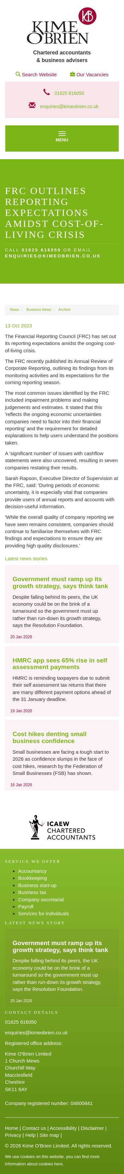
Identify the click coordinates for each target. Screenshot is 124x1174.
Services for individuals (43, 913)
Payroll (25, 906)
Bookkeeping (32, 878)
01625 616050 (69, 93)
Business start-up (37, 885)
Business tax (32, 892)
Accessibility (63, 1128)
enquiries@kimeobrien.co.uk (69, 106)
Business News (38, 309)
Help (30, 1135)
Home (11, 1128)
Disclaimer (92, 1128)
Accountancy (32, 871)
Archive (65, 309)
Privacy (13, 1135)
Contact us (34, 1128)
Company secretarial (41, 899)
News (14, 309)
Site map (49, 1135)
